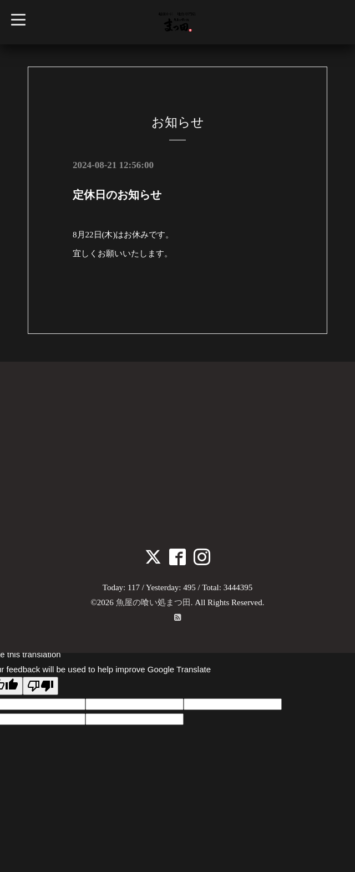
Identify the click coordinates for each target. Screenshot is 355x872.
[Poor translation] (40, 686)
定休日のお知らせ (117, 195)
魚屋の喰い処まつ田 (153, 602)
